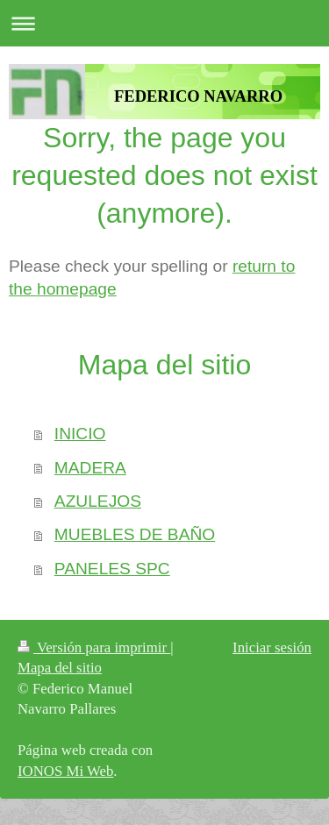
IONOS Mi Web (65, 771)
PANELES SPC (112, 568)
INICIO (80, 433)
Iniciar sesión (271, 647)
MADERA (90, 468)
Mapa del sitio (60, 667)
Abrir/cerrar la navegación (164, 23)
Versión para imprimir (94, 647)
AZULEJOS (97, 501)
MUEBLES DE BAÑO (134, 534)
